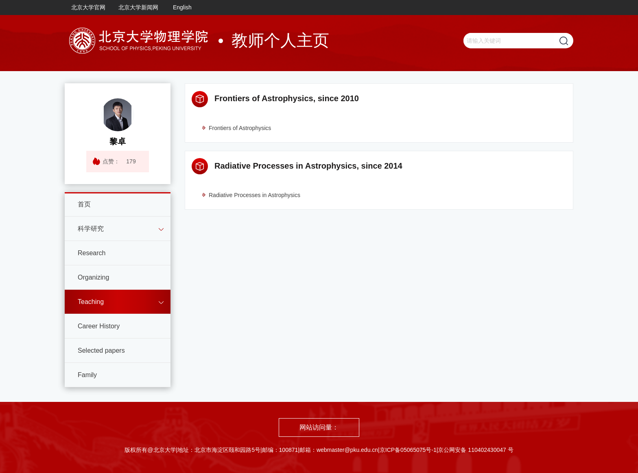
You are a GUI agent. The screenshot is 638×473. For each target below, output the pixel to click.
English (182, 7)
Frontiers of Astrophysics (236, 128)
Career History (99, 326)
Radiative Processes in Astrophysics (250, 195)
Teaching (91, 301)
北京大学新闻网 (138, 7)
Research (91, 253)
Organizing (93, 277)
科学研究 (91, 228)
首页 (84, 204)
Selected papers (101, 350)
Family (87, 374)
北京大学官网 (88, 7)
